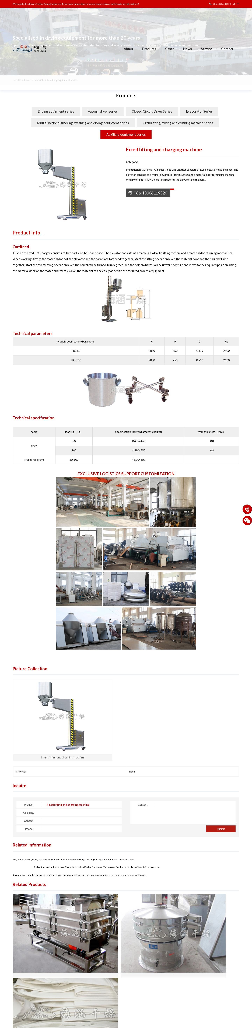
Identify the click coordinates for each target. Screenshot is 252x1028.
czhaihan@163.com (200, 995)
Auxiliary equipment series (126, 134)
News (187, 49)
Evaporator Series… (100, 984)
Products (149, 49)
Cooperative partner (25, 1000)
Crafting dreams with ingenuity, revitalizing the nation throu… (55, 822)
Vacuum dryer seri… (100, 979)
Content (143, 766)
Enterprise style (22, 995)
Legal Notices (152, 1023)
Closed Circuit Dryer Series (152, 111)
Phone (29, 791)
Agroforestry (128, 995)
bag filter (202, 938)
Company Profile (22, 979)
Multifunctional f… (68, 989)
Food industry (129, 989)
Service (206, 49)
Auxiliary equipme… (68, 995)
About (128, 49)
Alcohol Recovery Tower (38, 734)
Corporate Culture (23, 984)
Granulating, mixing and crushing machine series (178, 123)
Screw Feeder (142, 734)
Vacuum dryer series (103, 111)
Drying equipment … (68, 979)
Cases (169, 49)
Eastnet (179, 1023)
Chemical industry (131, 979)
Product (28, 766)
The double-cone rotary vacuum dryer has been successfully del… (57, 845)
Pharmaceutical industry (135, 984)
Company (28, 775)
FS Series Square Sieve (50, 938)
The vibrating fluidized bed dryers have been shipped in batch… (174, 822)
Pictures (54, 233)
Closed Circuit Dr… (68, 984)
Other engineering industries (137, 1000)
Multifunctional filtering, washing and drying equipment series (83, 123)
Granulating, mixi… (99, 989)
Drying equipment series (56, 111)
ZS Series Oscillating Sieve (126, 938)
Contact (227, 49)
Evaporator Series (199, 111)
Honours (18, 989)
